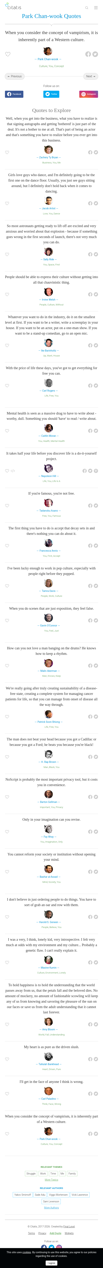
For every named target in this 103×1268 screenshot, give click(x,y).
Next (89, 76)
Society (52, 882)
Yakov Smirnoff (22, 1194)
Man (44, 676)
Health (46, 441)
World (41, 1034)
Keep (58, 676)
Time (53, 1173)
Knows (51, 676)
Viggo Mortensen (58, 1194)
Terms (31, 1233)
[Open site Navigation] (96, 8)
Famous (57, 516)
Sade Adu (40, 1194)
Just (56, 630)
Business (47, 162)
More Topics (51, 1179)
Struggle (31, 1173)
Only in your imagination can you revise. (51, 819)
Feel (51, 630)
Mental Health (58, 441)
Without (60, 304)
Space (51, 264)
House (56, 355)
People (42, 304)
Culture (43, 66)
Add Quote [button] (55, 1233)
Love (45, 213)
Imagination (51, 841)
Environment (51, 972)
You (50, 66)
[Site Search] (87, 8)
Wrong (57, 1104)
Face (50, 1104)
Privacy (59, 807)
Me (59, 162)
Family (72, 1173)
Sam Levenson (51, 1201)
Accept (56, 556)
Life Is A (56, 481)
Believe (52, 927)
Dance (57, 213)
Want (49, 355)
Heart (45, 1069)
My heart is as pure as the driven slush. (51, 1047)
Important (45, 807)
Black (52, 767)
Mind (45, 882)
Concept (59, 66)
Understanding (57, 1034)
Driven (52, 1069)
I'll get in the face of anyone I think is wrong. (52, 1082)
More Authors (51, 1207)
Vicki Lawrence (80, 1194)
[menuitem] (31, 1233)
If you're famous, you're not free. (51, 493)
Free (51, 395)
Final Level (69, 1226)
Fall (47, 1034)
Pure (58, 1069)
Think (44, 1104)
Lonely (62, 972)
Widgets (69, 1233)
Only (60, 841)
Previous (16, 76)
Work (51, 596)
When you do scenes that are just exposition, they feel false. (51, 608)
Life (46, 395)
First (57, 264)
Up (44, 355)
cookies (26, 1252)
